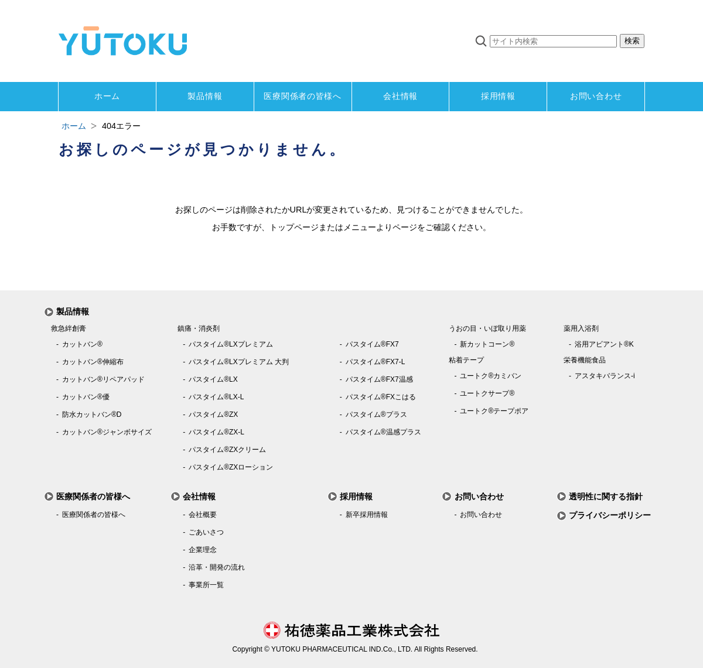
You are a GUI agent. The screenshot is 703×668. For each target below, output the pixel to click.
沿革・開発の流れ (217, 567)
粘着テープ (466, 360)
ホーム (107, 96)
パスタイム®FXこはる (381, 397)
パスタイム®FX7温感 (379, 379)
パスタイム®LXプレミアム (231, 344)
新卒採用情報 (367, 515)
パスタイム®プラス (376, 414)
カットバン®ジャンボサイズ (107, 432)
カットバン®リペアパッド (103, 379)
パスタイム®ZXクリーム (227, 450)
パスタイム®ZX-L (216, 432)
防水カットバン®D (92, 414)
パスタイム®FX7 (372, 344)
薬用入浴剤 (581, 328)
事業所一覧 (206, 585)
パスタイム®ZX (213, 414)
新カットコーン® (487, 344)
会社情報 (400, 96)
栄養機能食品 (585, 360)
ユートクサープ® (487, 393)
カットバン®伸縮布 (93, 362)
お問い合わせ (596, 96)
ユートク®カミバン (490, 376)
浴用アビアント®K (604, 344)
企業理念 (203, 550)
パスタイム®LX (213, 379)
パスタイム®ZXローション (231, 467)
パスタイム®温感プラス (383, 432)
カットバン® (82, 344)
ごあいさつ (206, 532)
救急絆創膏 (68, 328)
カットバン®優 (86, 397)
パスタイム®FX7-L (375, 362)
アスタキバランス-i (605, 376)
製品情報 (204, 96)
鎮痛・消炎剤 (199, 328)
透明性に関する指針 (606, 496)
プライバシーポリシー (610, 515)
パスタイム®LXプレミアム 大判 (239, 362)
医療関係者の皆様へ (302, 96)
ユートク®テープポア (494, 411)
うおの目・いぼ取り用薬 (487, 328)
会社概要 (203, 515)
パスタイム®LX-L (216, 397)
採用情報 (498, 96)
